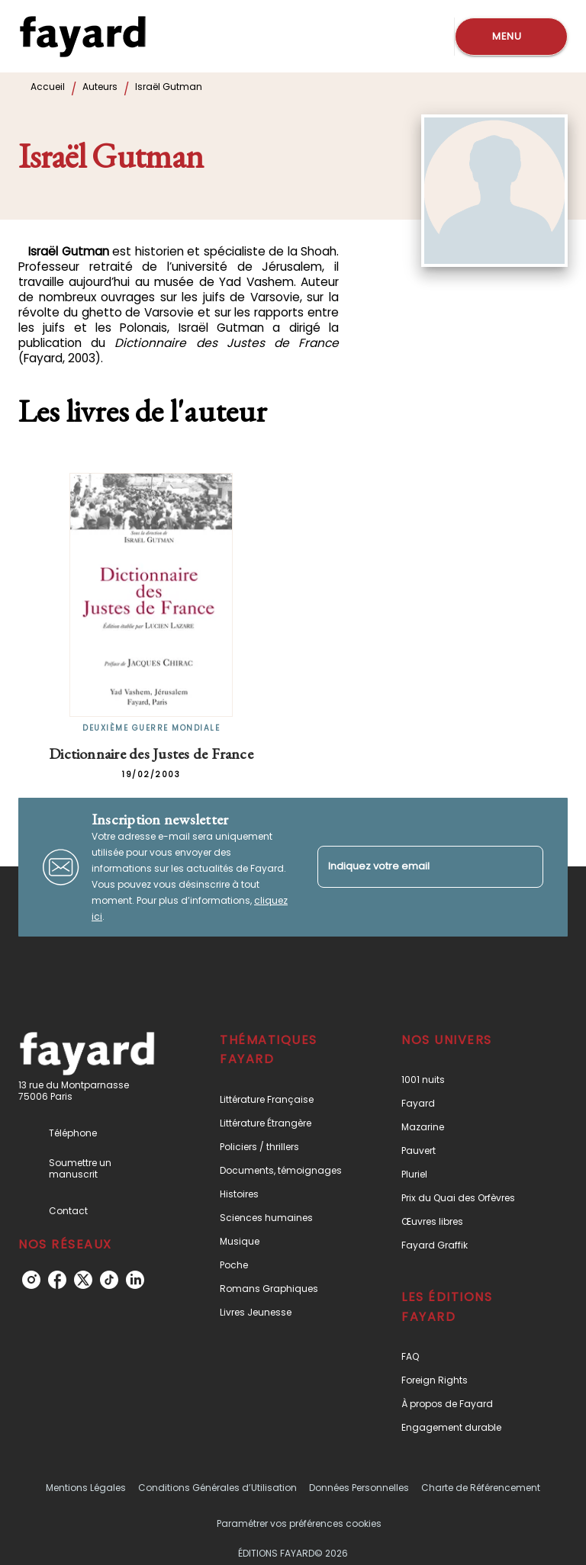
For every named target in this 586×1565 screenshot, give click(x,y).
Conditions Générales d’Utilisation (217, 1487)
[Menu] (511, 37)
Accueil (48, 86)
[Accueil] (82, 36)
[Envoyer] (525, 867)
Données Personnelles (359, 1487)
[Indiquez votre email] (411, 867)
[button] (284, 1099)
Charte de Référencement (480, 1487)
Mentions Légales (86, 1487)
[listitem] (31, 1280)
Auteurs (100, 86)
